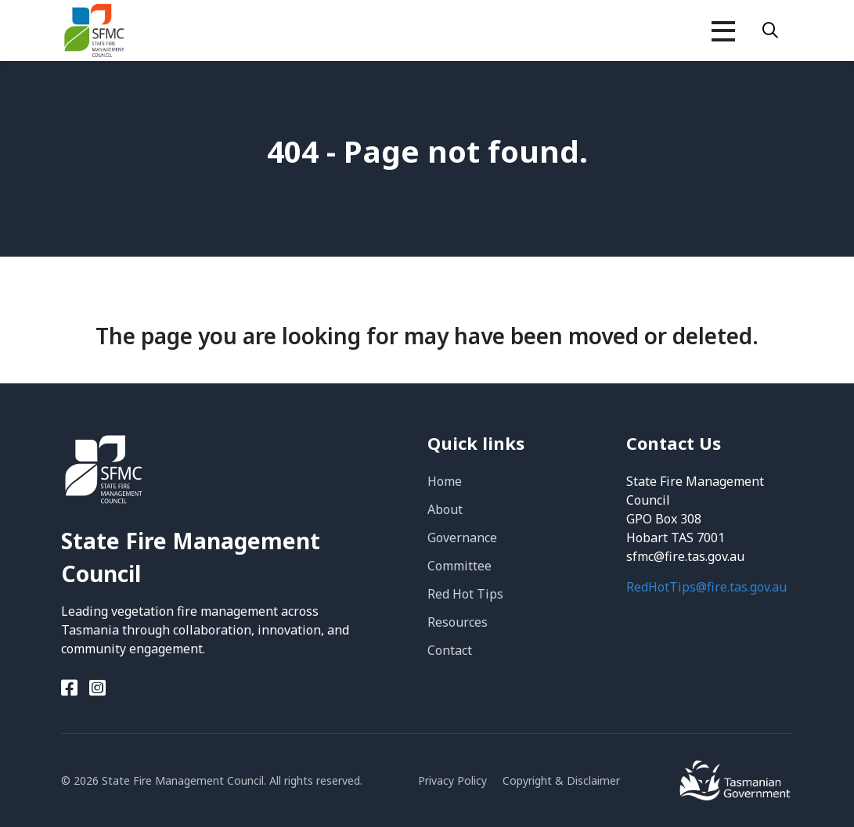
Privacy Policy (452, 780)
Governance (462, 537)
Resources (457, 622)
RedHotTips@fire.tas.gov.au (706, 586)
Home (444, 481)
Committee (459, 565)
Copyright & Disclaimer (561, 780)
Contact (449, 650)
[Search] (770, 30)
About (445, 509)
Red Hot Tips (465, 593)
